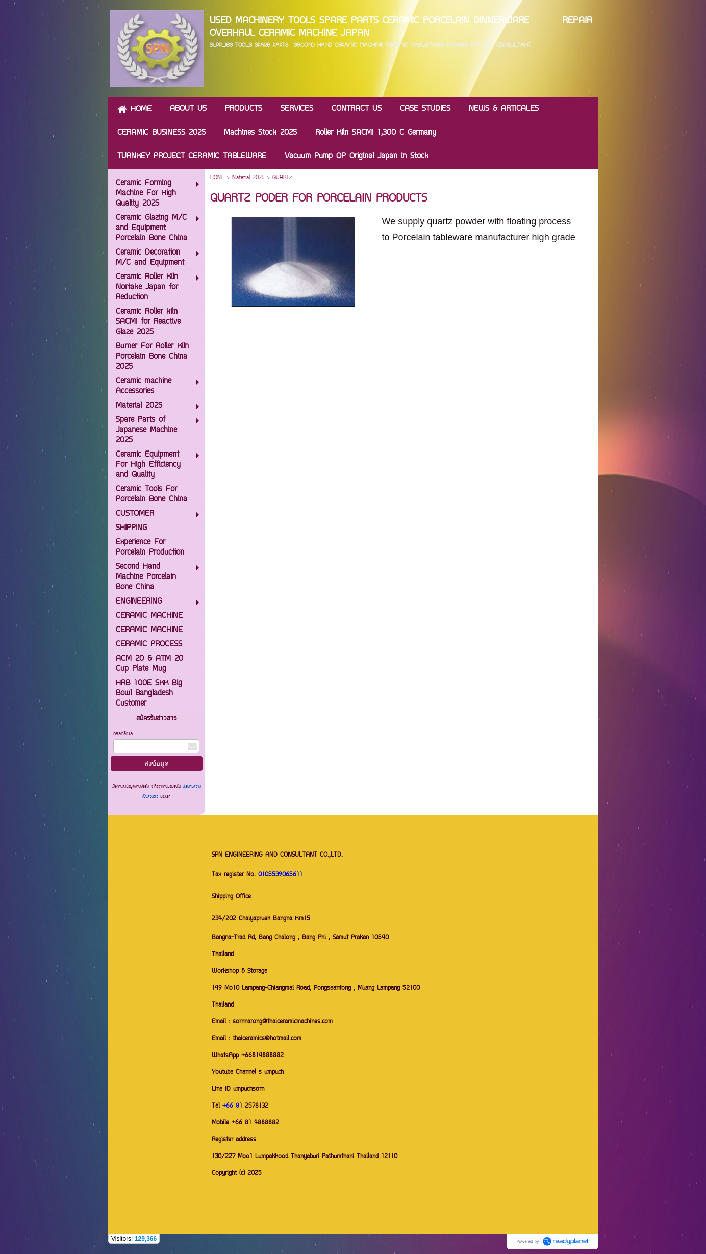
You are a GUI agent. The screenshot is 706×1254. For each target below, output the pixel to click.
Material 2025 (248, 178)
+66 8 (230, 1106)
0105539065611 (280, 875)
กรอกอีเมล (123, 734)
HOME (217, 178)
